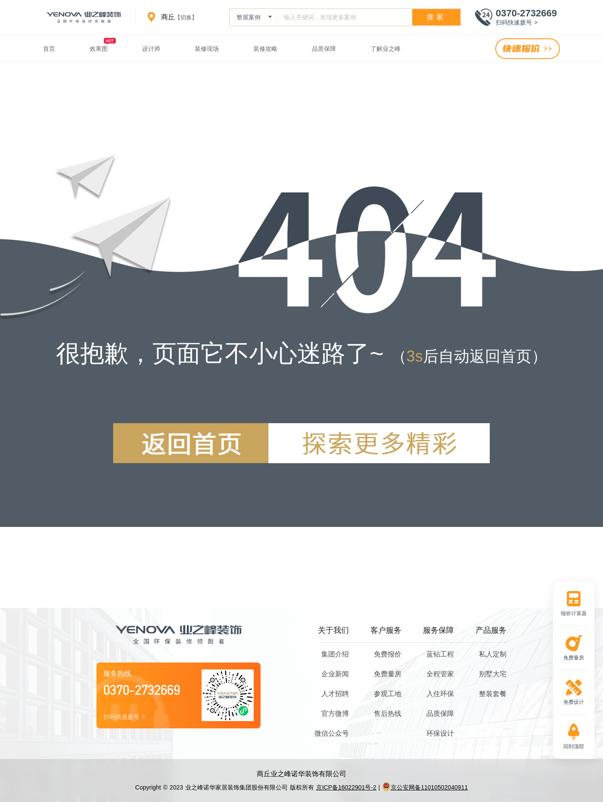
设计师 (151, 48)
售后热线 (387, 713)
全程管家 (440, 674)
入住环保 (440, 693)
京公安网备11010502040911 (425, 787)
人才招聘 (335, 693)
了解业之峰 (385, 48)
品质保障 (324, 48)
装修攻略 (265, 48)
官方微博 (335, 713)
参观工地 (387, 693)
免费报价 (387, 654)
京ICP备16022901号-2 (346, 787)
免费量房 (387, 674)
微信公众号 (331, 733)
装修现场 (207, 48)
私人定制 (493, 654)
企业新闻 (335, 674)
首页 (49, 48)
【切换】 (186, 17)
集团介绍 (335, 654)
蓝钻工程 (440, 654)
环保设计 (440, 733)
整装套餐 (493, 693)
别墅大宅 (493, 674)
